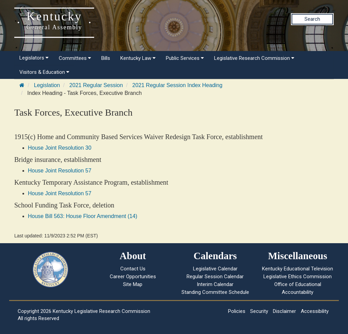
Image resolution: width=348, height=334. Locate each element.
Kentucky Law (138, 58)
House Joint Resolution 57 (59, 170)
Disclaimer (284, 311)
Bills (105, 58)
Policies (236, 311)
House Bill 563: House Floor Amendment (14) (82, 216)
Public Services (185, 58)
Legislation (47, 85)
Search (312, 19)
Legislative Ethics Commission (297, 276)
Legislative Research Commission (254, 58)
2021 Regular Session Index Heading (177, 85)
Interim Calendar (215, 284)
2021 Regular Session (96, 85)
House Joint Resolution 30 (59, 148)
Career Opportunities (133, 276)
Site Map (132, 284)
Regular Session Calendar (215, 276)
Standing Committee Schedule (215, 292)
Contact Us (132, 269)
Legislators (34, 58)
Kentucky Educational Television (297, 269)
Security (259, 311)
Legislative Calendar (215, 269)
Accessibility (315, 311)
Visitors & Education (44, 72)
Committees (75, 58)
